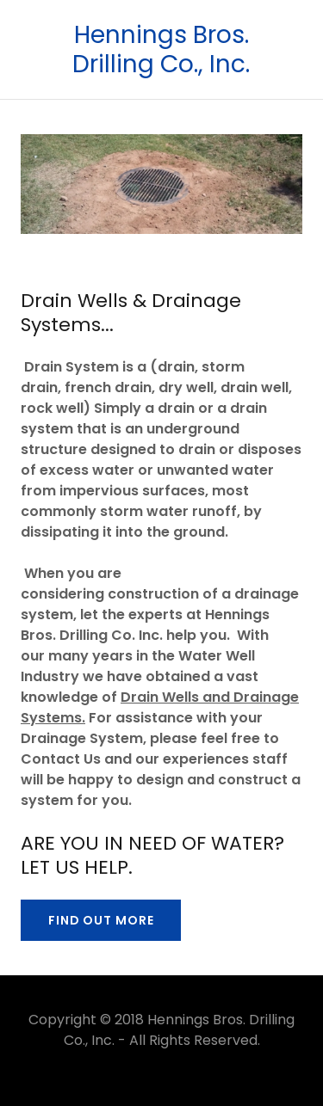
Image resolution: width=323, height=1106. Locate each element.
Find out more (100, 920)
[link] (162, 49)
